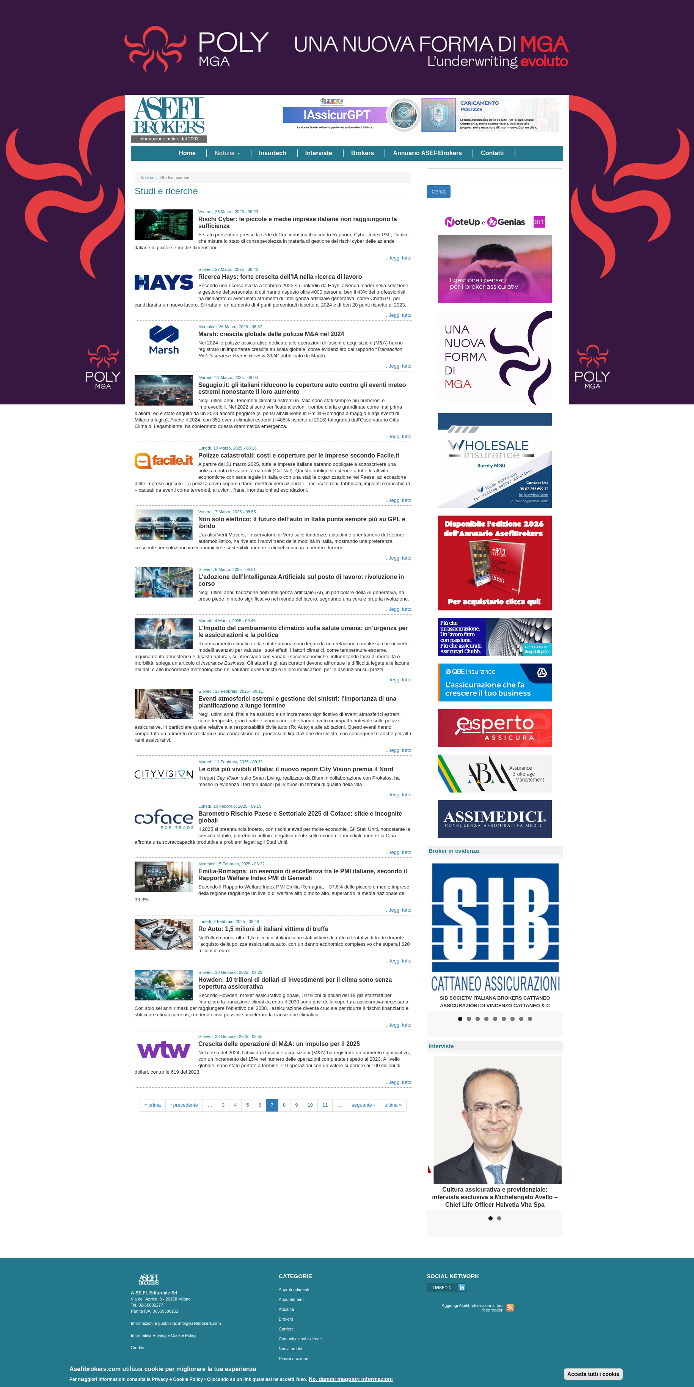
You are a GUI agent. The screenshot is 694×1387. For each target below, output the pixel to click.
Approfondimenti (294, 1289)
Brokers (362, 153)
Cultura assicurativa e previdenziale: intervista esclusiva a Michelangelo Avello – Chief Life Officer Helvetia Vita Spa (494, 1197)
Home (187, 153)
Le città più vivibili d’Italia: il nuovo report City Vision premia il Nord (295, 769)
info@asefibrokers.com (199, 1323)
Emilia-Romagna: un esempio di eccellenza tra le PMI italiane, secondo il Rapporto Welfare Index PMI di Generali (302, 874)
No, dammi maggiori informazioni (351, 1379)
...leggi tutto (398, 258)
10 (310, 1105)
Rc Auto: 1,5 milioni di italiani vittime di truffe (263, 929)
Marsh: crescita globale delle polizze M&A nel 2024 (271, 334)
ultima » (393, 1105)
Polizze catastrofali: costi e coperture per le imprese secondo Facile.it (298, 455)
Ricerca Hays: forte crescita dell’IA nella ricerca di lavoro (280, 277)
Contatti (492, 153)
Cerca (439, 192)
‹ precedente (184, 1105)
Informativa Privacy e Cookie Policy (163, 1335)
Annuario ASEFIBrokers (427, 153)
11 (325, 1105)
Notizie (227, 153)
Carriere (286, 1329)
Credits (137, 1347)
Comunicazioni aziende (300, 1339)
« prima (152, 1105)
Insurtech (272, 153)
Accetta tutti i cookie (593, 1374)
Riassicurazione (293, 1358)
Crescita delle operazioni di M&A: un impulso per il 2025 (279, 1044)
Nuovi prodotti (292, 1348)
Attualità (286, 1309)
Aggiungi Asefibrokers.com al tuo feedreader (472, 1307)
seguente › (363, 1105)
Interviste (318, 153)
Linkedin (446, 1287)
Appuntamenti (292, 1299)
